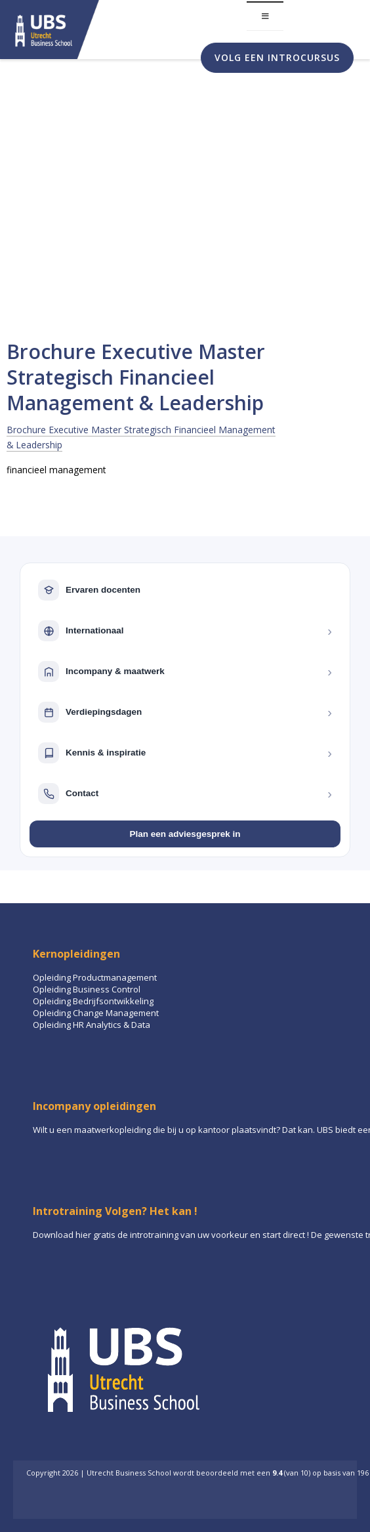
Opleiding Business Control (86, 989)
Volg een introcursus (277, 57)
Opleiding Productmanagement (95, 977)
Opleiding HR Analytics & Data (91, 1025)
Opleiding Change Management (96, 1013)
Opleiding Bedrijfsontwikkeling (93, 1001)
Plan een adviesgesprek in (185, 834)
